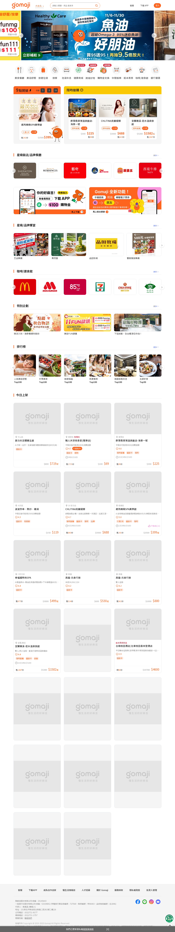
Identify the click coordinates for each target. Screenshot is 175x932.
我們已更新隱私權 (80, 929)
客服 (132, 5)
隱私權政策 (134, 890)
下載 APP (144, 5)
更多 (156, 155)
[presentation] (20, 35)
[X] (107, 929)
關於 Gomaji (102, 890)
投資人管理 (151, 890)
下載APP (33, 890)
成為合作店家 (49, 890)
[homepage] (21, 5)
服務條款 (119, 890)
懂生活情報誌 (69, 890)
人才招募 (86, 890)
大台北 (38, 5)
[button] (79, 58)
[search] (96, 5)
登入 (157, 5)
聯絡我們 (28, 918)
